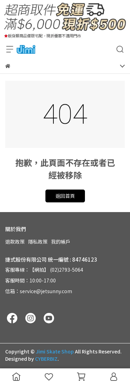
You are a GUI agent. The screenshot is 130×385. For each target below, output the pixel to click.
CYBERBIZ (46, 358)
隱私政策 (37, 241)
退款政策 (15, 241)
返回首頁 (65, 195)
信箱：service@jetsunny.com (38, 291)
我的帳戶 (60, 241)
